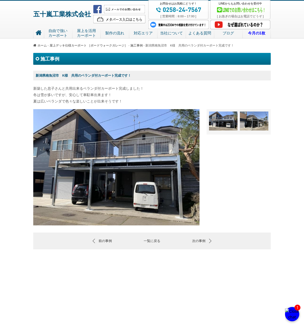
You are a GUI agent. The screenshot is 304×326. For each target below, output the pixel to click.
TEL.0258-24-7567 (182, 319)
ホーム (40, 45)
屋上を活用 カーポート (144, 301)
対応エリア (143, 33)
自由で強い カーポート (110, 301)
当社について (171, 33)
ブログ (228, 33)
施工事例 (136, 45)
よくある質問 (199, 33)
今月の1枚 (260, 301)
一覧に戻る (152, 241)
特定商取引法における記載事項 (152, 312)
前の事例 (105, 241)
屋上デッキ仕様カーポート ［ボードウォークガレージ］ (89, 45)
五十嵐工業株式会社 (62, 14)
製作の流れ (114, 33)
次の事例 (198, 241)
